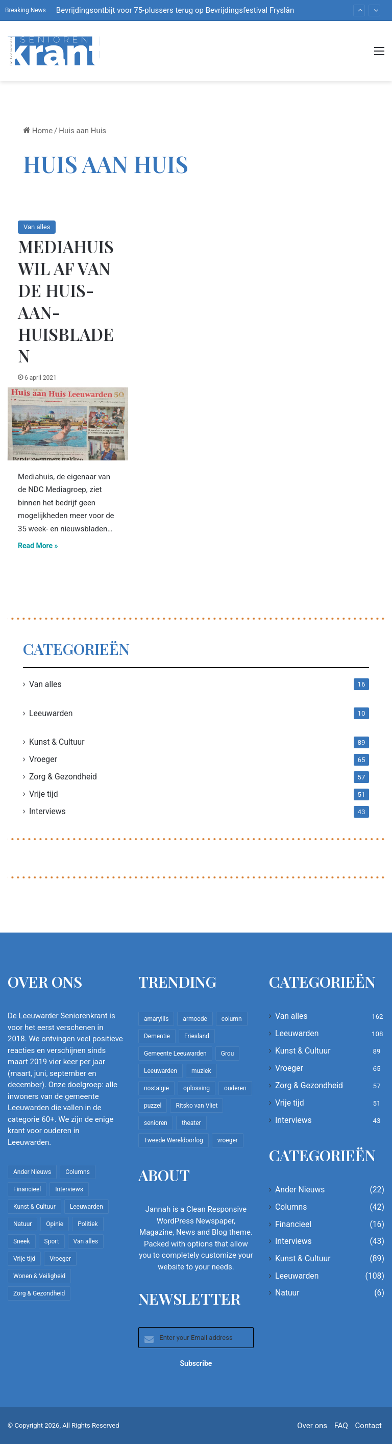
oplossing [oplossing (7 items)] (196, 1088)
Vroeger (43, 759)
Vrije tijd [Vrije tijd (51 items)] (24, 1258)
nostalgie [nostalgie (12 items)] (156, 1088)
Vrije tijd (43, 794)
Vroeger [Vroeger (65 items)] (60, 1258)
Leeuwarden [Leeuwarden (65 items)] (160, 1070)
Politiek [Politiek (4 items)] (87, 1224)
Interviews (47, 811)
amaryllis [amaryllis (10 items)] (156, 1018)
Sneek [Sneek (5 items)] (21, 1241)
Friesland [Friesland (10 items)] (196, 1036)
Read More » (38, 546)
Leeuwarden (50, 713)
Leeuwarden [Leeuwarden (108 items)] (86, 1206)
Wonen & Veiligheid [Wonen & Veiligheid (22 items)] (39, 1276)
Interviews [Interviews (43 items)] (69, 1189)
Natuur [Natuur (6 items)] (22, 1224)
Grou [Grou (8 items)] (227, 1053)
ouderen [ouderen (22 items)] (235, 1088)
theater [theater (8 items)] (191, 1123)
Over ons (312, 1425)
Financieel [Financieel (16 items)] (27, 1189)
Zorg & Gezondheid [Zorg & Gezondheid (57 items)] (39, 1293)
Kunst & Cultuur (57, 742)
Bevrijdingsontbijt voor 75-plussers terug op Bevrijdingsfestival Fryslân (175, 10)
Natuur (287, 1293)
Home (38, 130)
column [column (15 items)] (232, 1018)
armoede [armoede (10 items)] (195, 1018)
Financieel (293, 1224)
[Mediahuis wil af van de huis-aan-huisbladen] (68, 423)
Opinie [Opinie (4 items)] (54, 1224)
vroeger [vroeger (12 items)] (227, 1140)
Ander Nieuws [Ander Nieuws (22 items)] (32, 1172)
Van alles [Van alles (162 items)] (86, 1241)
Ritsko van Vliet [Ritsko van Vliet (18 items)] (196, 1105)
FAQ (341, 1425)
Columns (291, 1207)
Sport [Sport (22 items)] (51, 1241)
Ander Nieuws (300, 1189)
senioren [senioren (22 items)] (155, 1123)
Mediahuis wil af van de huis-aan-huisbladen (66, 300)
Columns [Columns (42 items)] (77, 1172)
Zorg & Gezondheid (63, 776)
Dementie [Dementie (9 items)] (157, 1036)
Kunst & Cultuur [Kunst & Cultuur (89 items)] (34, 1206)
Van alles (36, 227)
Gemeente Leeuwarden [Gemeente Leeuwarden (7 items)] (175, 1053)
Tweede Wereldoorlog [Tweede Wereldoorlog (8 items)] (173, 1140)
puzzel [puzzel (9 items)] (152, 1105)
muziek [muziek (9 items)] (201, 1070)
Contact (368, 1425)
